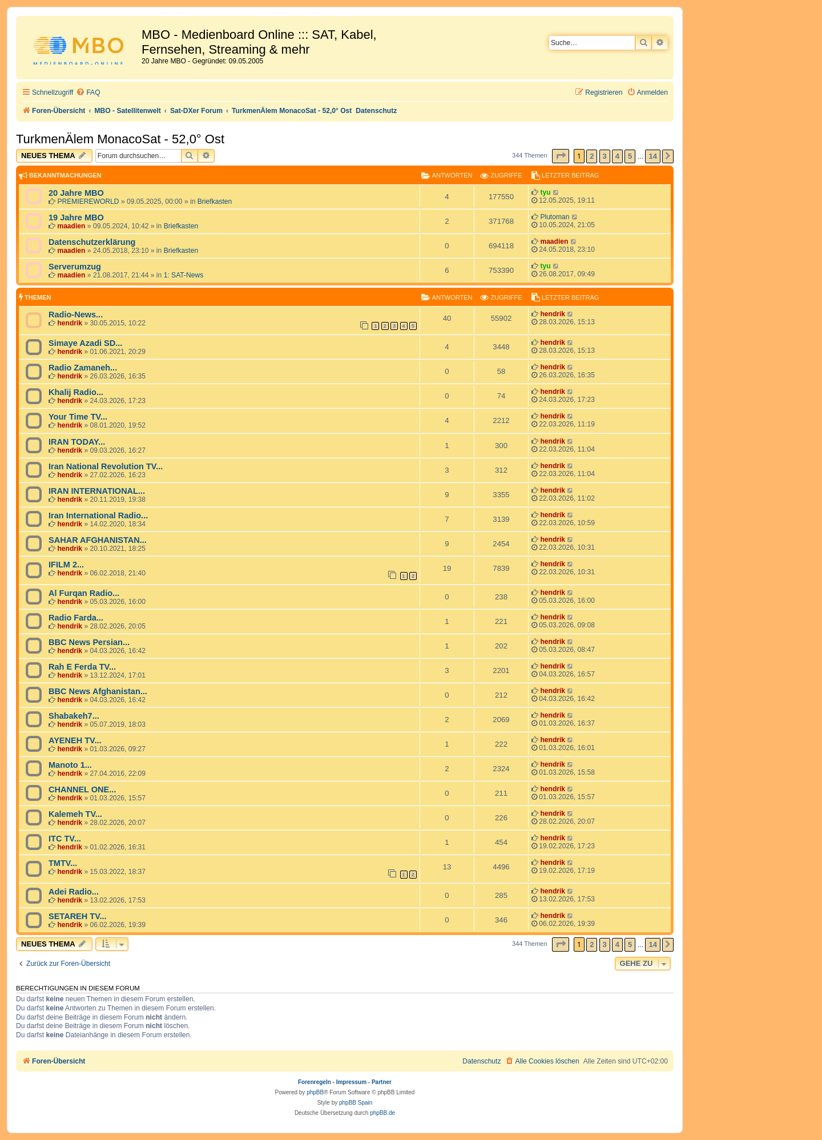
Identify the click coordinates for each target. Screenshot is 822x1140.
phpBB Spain (355, 1102)
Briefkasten (215, 202)
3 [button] (605, 156)
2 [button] (592, 156)
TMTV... (63, 863)
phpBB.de (382, 1113)
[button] (560, 156)
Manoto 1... (70, 765)
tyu (545, 192)
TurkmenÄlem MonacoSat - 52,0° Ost (120, 139)
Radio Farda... (76, 617)
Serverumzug (75, 266)
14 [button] (652, 156)
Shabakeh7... (74, 715)
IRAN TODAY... (77, 441)
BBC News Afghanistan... (98, 691)
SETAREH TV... (78, 916)
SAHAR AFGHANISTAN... (98, 540)
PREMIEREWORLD (88, 202)
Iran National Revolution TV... (106, 466)
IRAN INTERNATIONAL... (97, 491)
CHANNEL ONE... (82, 789)
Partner (382, 1082)
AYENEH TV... (75, 740)
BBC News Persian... (89, 642)
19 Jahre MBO (76, 217)
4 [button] (617, 156)
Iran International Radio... (98, 515)
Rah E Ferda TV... (82, 666)
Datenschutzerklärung (92, 242)
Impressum (351, 1082)
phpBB (315, 1092)
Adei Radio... (74, 891)
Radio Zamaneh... (83, 367)
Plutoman (554, 217)
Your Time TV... (78, 416)
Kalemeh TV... (75, 814)
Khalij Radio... (76, 392)
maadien (71, 226)
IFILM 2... (66, 564)
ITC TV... (65, 838)
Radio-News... (76, 314)
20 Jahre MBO (76, 193)
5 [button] (630, 156)
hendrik (69, 323)
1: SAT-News (184, 275)
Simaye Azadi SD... (85, 343)
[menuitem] (88, 92)
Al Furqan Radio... (84, 593)
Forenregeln (314, 1082)
